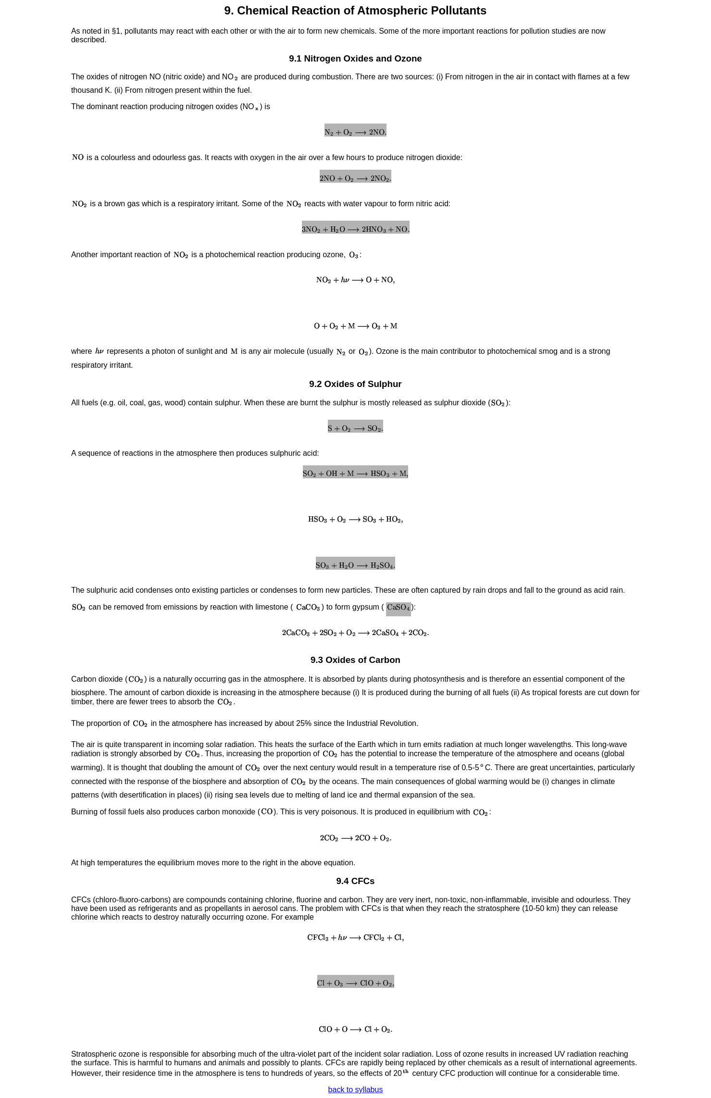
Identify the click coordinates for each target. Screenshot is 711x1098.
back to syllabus (355, 1090)
